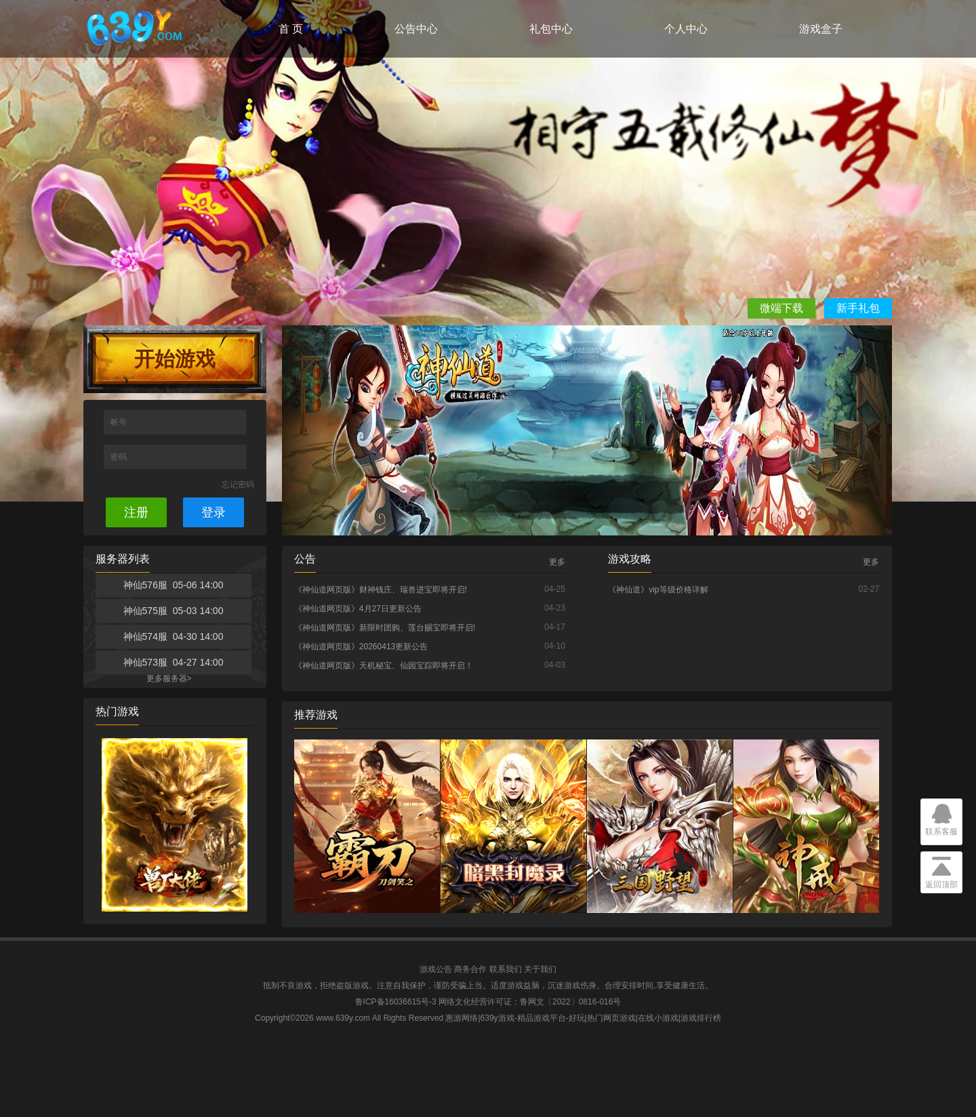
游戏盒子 (820, 29)
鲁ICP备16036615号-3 (395, 1002)
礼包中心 (551, 29)
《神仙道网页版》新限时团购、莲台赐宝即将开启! (384, 627)
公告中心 (416, 29)
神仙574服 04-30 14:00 (173, 636)
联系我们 (505, 969)
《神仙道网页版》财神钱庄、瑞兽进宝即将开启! (380, 589)
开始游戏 (175, 359)
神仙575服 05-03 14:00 (173, 610)
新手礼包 (858, 308)
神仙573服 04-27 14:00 (173, 662)
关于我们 (540, 969)
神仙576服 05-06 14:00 (173, 585)
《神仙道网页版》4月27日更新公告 (358, 608)
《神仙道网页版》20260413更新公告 (361, 646)
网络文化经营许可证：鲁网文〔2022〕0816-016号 (530, 1002)
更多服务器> (169, 678)
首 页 (291, 29)
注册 (136, 512)
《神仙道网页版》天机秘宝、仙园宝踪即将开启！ (383, 665)
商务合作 (470, 969)
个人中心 (686, 29)
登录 (213, 512)
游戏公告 (436, 969)
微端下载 (781, 308)
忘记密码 (238, 484)
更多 (557, 562)
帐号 (119, 422)
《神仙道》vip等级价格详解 (658, 589)
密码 (119, 457)
